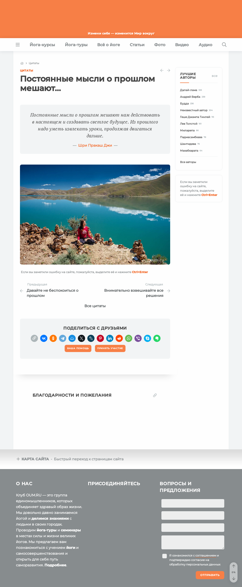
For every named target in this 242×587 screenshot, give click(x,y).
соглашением (205, 555)
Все (215, 75)
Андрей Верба (193, 97)
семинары (71, 530)
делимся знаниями (50, 518)
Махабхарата (192, 150)
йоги (70, 548)
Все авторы (188, 162)
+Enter (140, 272)
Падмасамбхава (193, 137)
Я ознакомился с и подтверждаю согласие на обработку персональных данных (194, 560)
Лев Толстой (191, 124)
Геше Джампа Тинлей (197, 117)
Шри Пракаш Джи (95, 145)
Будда (187, 103)
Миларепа (190, 130)
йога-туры (47, 530)
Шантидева (190, 144)
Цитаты (26, 70)
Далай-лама (191, 90)
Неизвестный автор (197, 110)
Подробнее (55, 565)
